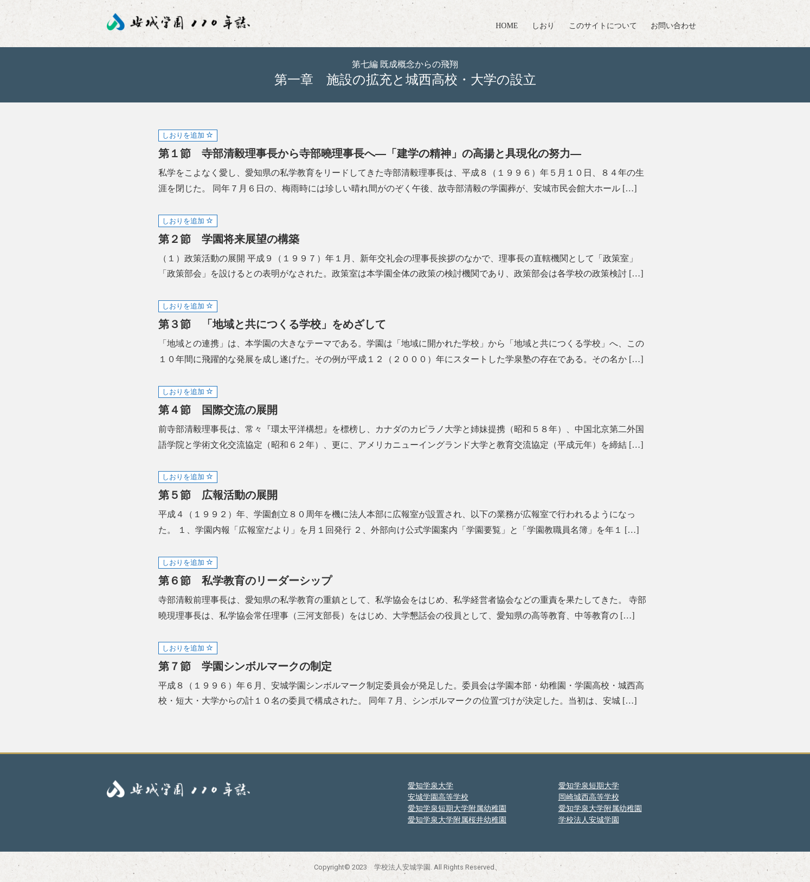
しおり (543, 26)
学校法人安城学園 (588, 819)
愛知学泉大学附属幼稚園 (600, 808)
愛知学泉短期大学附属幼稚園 (457, 808)
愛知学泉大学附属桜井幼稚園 (457, 819)
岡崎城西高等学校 (588, 797)
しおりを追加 (187, 135)
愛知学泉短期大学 (588, 785)
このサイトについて (603, 26)
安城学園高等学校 (438, 797)
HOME (507, 26)
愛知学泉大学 (430, 785)
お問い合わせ (673, 26)
